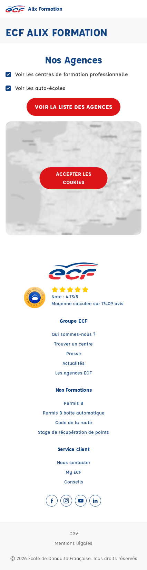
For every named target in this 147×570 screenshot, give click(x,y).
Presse (73, 353)
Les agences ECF (73, 373)
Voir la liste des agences (73, 106)
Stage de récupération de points (73, 432)
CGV (73, 533)
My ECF (73, 472)
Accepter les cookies (73, 178)
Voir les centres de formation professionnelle (71, 74)
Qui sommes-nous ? (73, 334)
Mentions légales (73, 543)
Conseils (73, 481)
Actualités (73, 363)
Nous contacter (73, 462)
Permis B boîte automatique (74, 413)
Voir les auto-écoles (40, 88)
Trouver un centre (73, 344)
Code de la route (73, 422)
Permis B (73, 403)
